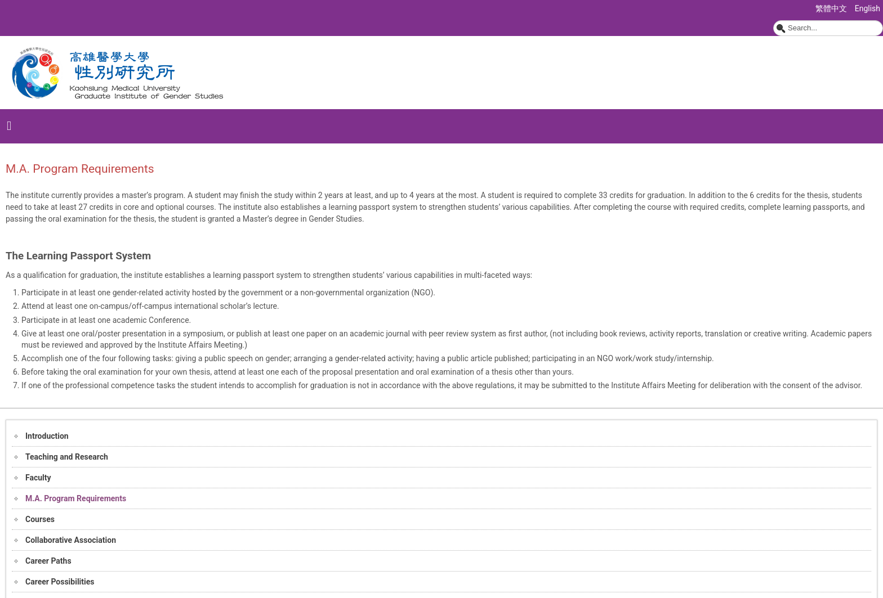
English (867, 8)
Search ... (773, 20)
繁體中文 (832, 8)
